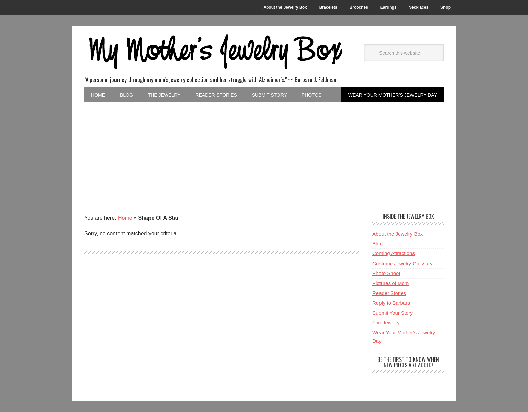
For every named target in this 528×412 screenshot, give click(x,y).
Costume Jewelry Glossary (402, 263)
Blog (377, 243)
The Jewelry (386, 322)
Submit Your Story (392, 313)
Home (125, 218)
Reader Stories (389, 293)
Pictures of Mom (390, 283)
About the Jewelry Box (397, 234)
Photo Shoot (386, 273)
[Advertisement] (264, 152)
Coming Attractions (393, 253)
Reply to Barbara (391, 303)
